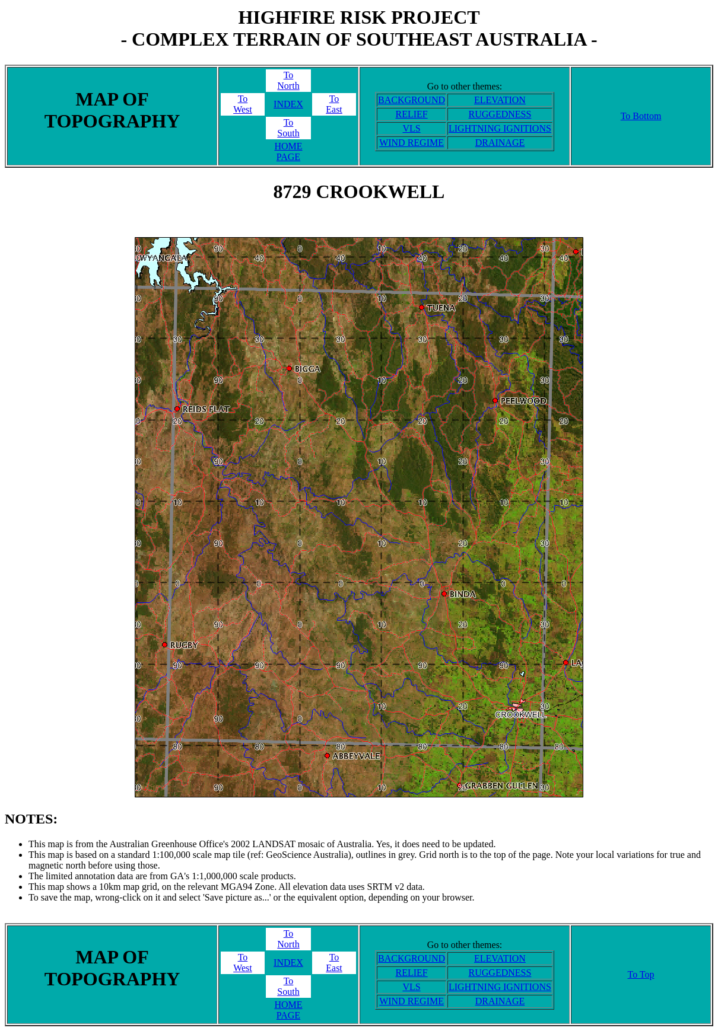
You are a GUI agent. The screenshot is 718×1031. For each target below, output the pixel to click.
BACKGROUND (411, 100)
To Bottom (641, 116)
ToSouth (288, 127)
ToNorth (288, 80)
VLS (411, 128)
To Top (640, 974)
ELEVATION (500, 100)
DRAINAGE (500, 143)
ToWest (242, 104)
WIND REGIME (411, 143)
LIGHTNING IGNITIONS (500, 128)
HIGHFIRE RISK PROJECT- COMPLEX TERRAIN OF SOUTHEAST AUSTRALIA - (358, 28)
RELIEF (411, 114)
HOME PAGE (288, 151)
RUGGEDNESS (500, 114)
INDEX (288, 104)
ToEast (334, 104)
